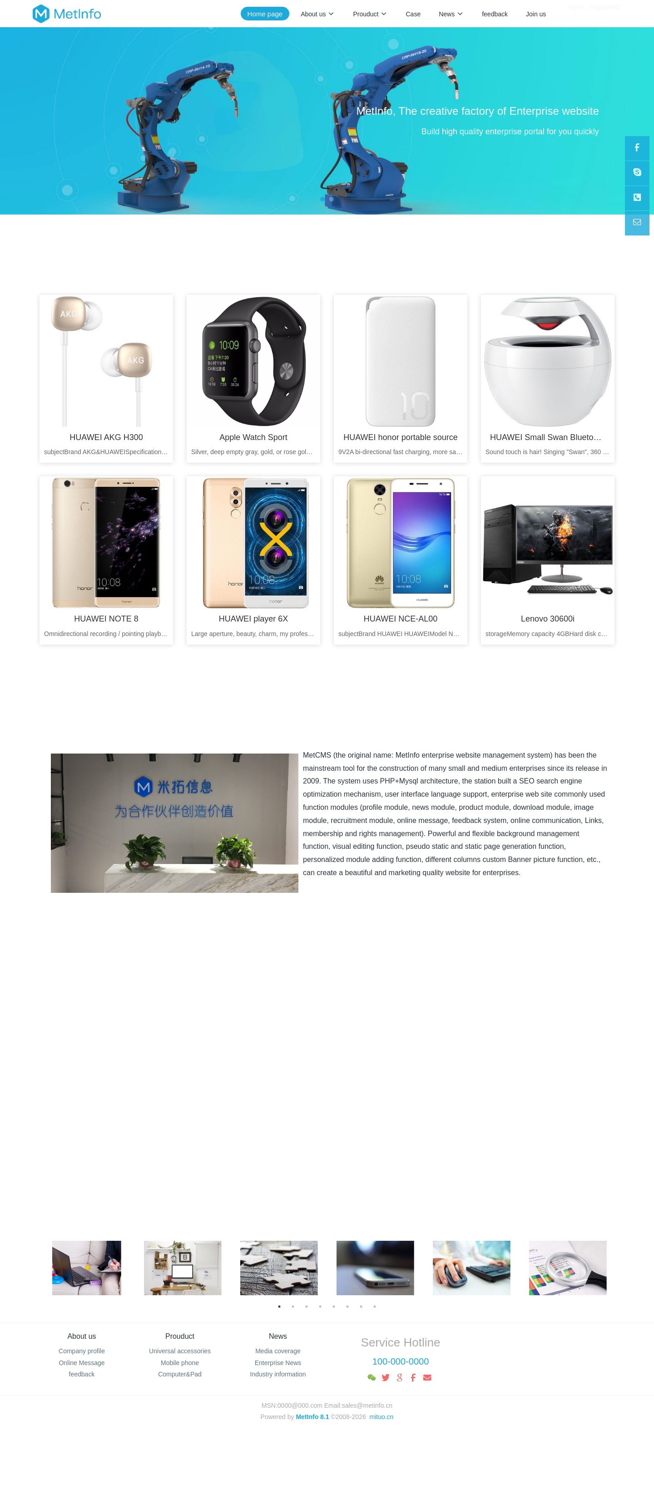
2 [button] (292, 1306)
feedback (82, 1374)
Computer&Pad (180, 1374)
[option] (87, 1268)
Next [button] (610, 1268)
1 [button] (279, 1306)
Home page (265, 14)
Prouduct (179, 1336)
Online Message (81, 1362)
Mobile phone (180, 1362)
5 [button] (333, 1306)
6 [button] (347, 1306)
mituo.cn (381, 1416)
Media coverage (278, 1351)
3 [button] (306, 1306)
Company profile (82, 1351)
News (278, 1336)
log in (576, 13)
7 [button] (361, 1306)
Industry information (278, 1374)
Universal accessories (180, 1351)
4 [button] (320, 1306)
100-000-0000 (400, 1361)
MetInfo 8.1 (312, 1416)
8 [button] (374, 1306)
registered (605, 13)
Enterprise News (278, 1362)
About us (81, 1336)
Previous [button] (43, 1268)
